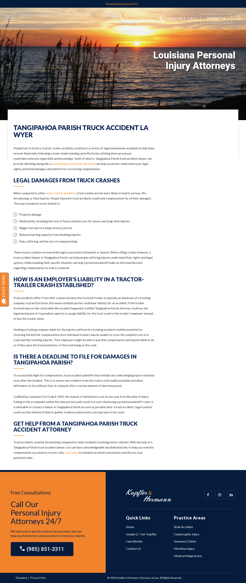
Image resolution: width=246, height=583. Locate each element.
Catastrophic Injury (186, 534)
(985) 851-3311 (178, 19)
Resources (81, 22)
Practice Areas (28, 22)
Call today (71, 452)
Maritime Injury (184, 548)
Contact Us (133, 548)
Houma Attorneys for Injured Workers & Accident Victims (55, 15)
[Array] (208, 494)
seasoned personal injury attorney (73, 163)
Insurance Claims (185, 541)
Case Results (65, 22)
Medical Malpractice (188, 556)
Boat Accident (183, 527)
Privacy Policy (38, 577)
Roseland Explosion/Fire (122, 4)
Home (130, 527)
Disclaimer (21, 577)
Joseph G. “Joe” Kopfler (141, 534)
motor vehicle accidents (61, 193)
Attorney (47, 22)
